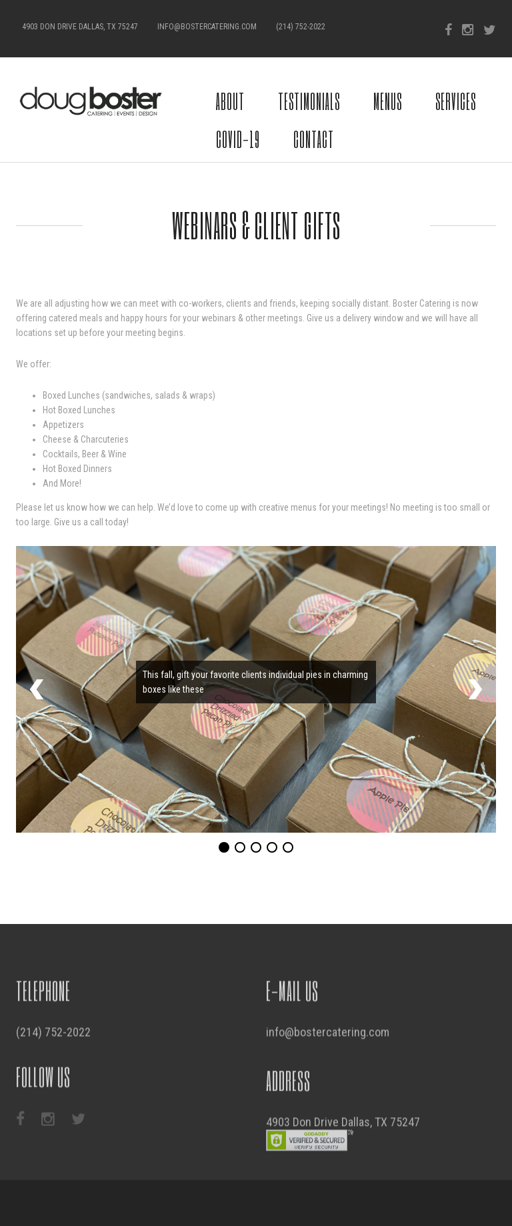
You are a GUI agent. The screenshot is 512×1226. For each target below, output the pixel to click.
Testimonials (309, 101)
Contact (313, 139)
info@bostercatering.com (207, 26)
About (230, 101)
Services (455, 101)
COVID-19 (238, 139)
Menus (387, 101)
